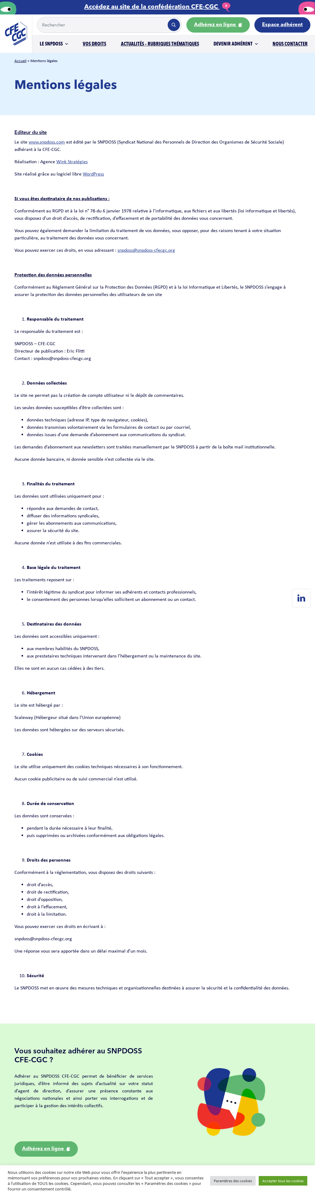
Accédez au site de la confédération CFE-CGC (157, 7)
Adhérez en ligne (218, 24)
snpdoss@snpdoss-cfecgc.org (146, 250)
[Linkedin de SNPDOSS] (301, 598)
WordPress (93, 174)
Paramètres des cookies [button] (233, 1180)
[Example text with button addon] (101, 25)
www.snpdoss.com (47, 142)
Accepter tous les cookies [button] (283, 1180)
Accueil (20, 60)
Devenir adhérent (233, 44)
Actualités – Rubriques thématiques (160, 44)
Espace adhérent (282, 24)
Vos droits (94, 44)
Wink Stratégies (72, 161)
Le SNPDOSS (51, 44)
